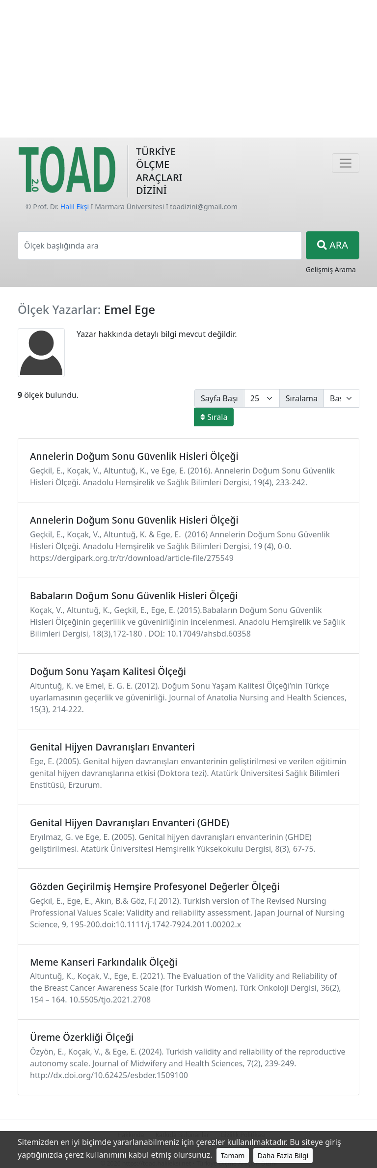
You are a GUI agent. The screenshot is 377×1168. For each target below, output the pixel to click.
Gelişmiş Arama (331, 269)
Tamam (233, 1155)
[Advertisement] (188, 69)
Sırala (213, 417)
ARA (332, 244)
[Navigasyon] (345, 163)
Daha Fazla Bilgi (283, 1155)
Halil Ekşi (74, 206)
